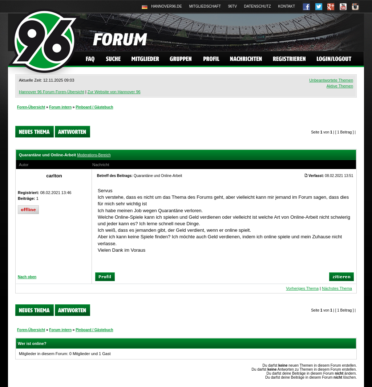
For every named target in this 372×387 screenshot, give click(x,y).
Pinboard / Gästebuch (94, 107)
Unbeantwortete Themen (331, 80)
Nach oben (27, 277)
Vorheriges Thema (302, 288)
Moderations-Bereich (93, 155)
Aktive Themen (340, 86)
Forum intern (60, 107)
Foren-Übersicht (31, 107)
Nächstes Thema (337, 288)
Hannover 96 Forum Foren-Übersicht (51, 92)
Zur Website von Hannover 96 (114, 92)
